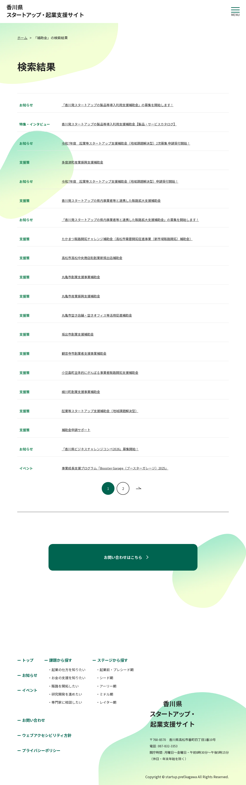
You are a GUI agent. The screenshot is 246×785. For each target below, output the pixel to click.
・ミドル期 (104, 694)
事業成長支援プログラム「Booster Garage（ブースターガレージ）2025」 (115, 468)
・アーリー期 (106, 686)
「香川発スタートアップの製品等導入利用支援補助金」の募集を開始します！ (117, 105)
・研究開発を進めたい (65, 694)
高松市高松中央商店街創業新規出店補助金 (92, 257)
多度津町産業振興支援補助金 (82, 162)
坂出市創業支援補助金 (78, 334)
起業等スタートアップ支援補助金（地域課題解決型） (100, 411)
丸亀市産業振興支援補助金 (81, 296)
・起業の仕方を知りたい (67, 669)
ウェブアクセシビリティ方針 (47, 735)
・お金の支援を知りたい (67, 677)
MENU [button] (235, 10)
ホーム (22, 37)
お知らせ (29, 675)
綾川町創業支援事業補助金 (81, 391)
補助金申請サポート (76, 430)
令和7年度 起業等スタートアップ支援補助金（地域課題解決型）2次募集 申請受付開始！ (126, 143)
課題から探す (60, 660)
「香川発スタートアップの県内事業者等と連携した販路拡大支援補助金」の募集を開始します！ (130, 219)
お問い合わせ (33, 720)
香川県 (45, 11)
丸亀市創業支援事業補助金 (81, 277)
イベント (29, 690)
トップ (28, 660)
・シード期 (104, 677)
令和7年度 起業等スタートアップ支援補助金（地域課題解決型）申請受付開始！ (120, 181)
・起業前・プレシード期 (115, 669)
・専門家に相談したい (65, 702)
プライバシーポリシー (41, 750)
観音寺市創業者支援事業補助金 (84, 353)
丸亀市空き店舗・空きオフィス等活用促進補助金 (97, 315)
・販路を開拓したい (63, 686)
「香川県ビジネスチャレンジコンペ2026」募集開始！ (100, 449)
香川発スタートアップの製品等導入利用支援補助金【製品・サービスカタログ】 (119, 124)
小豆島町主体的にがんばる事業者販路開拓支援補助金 (100, 372)
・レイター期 (106, 702)
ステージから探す (112, 660)
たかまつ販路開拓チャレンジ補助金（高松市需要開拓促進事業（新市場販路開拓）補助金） (127, 239)
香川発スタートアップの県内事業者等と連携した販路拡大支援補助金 (111, 200)
